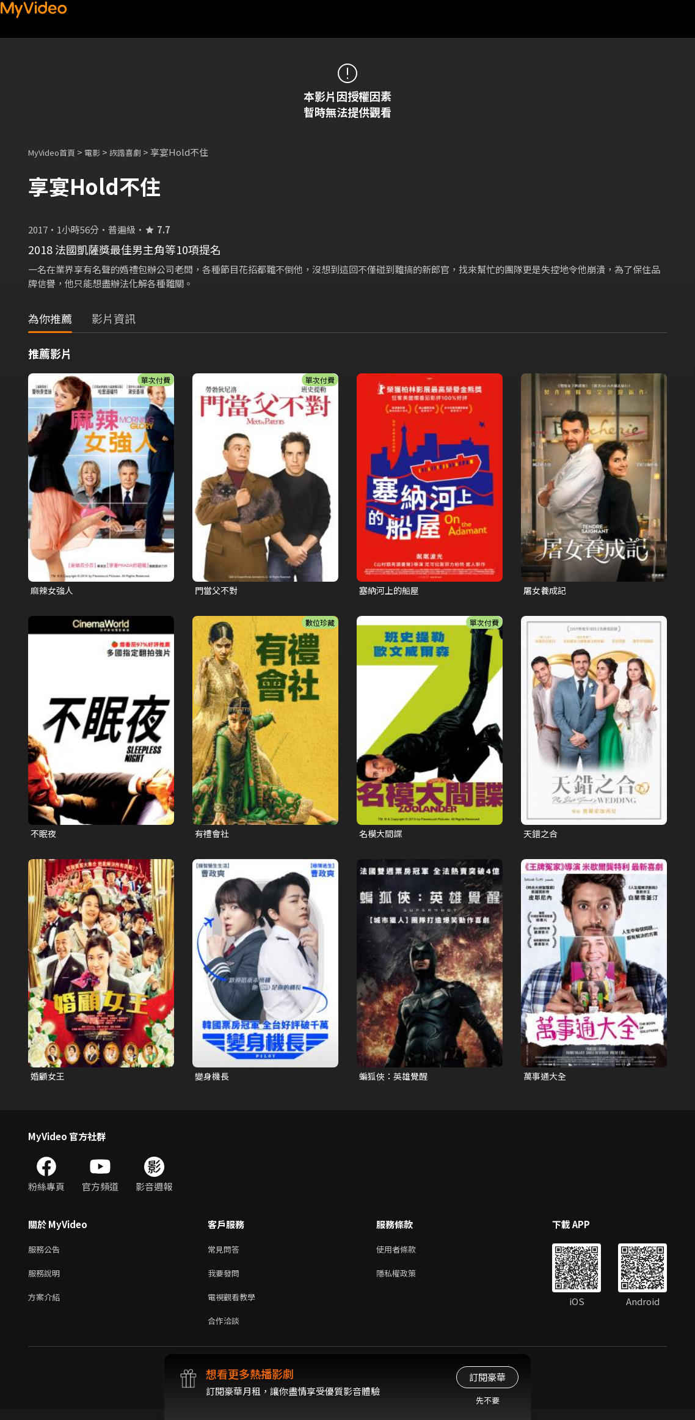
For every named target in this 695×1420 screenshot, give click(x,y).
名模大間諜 (382, 835)
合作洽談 (226, 1330)
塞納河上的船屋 (391, 590)
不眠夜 (44, 835)
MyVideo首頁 (56, 151)
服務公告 (46, 1253)
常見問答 (226, 1253)
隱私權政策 (406, 1279)
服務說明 (46, 1279)
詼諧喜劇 (138, 151)
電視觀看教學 (235, 1304)
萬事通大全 (546, 1078)
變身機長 (213, 1078)
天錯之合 (541, 835)
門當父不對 (218, 590)
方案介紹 (46, 1304)
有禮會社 (213, 835)
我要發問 (226, 1279)
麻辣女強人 (53, 590)
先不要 (488, 1400)
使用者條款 (406, 1253)
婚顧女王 (49, 1078)
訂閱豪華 (487, 1377)
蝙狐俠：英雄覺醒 (395, 1078)
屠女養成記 (546, 590)
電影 (102, 151)
